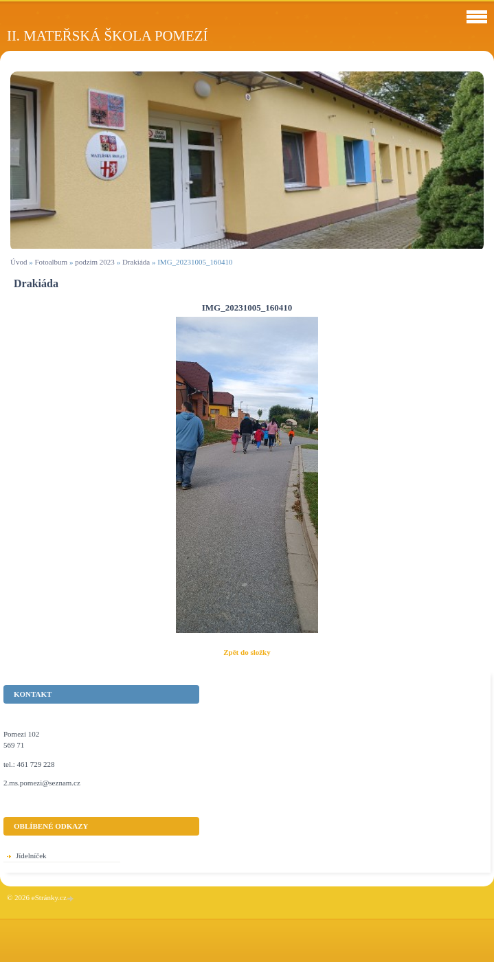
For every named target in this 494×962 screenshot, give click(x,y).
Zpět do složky (246, 652)
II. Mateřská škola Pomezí (107, 35)
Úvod (18, 262)
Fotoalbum (50, 262)
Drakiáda (136, 262)
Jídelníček (31, 855)
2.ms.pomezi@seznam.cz (41, 783)
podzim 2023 (95, 262)
